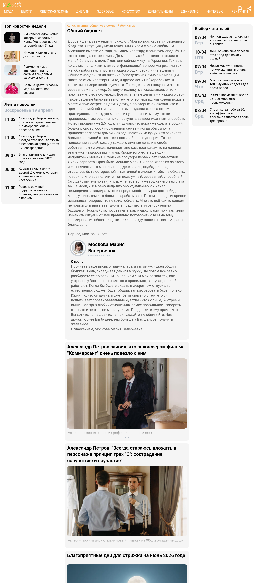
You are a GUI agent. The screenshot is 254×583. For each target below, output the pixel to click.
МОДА (8, 11)
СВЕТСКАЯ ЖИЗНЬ (54, 11)
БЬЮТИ (26, 11)
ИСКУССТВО (130, 11)
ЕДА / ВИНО (190, 11)
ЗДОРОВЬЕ (105, 11)
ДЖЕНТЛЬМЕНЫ (160, 11)
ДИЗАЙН (82, 11)
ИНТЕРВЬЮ (215, 11)
